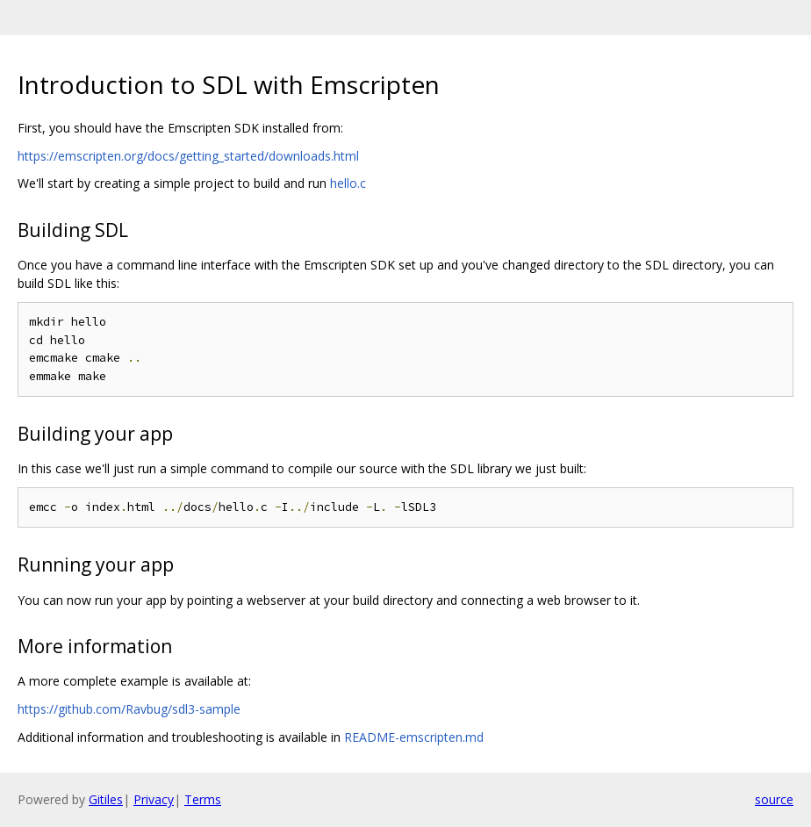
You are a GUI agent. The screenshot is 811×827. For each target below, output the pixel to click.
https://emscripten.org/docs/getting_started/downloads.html (188, 155)
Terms (202, 799)
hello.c (348, 183)
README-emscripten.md (414, 737)
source (774, 799)
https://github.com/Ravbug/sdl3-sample (129, 709)
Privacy (153, 799)
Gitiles (106, 799)
